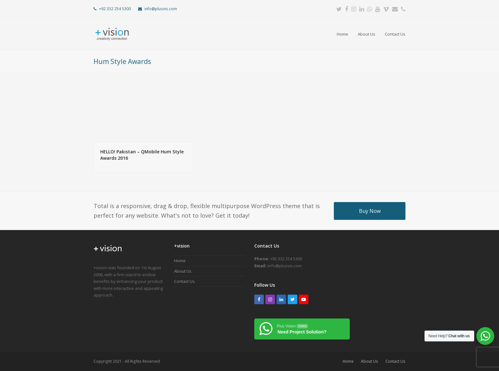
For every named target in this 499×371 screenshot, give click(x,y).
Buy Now (370, 210)
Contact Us (184, 281)
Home (180, 260)
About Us (183, 271)
